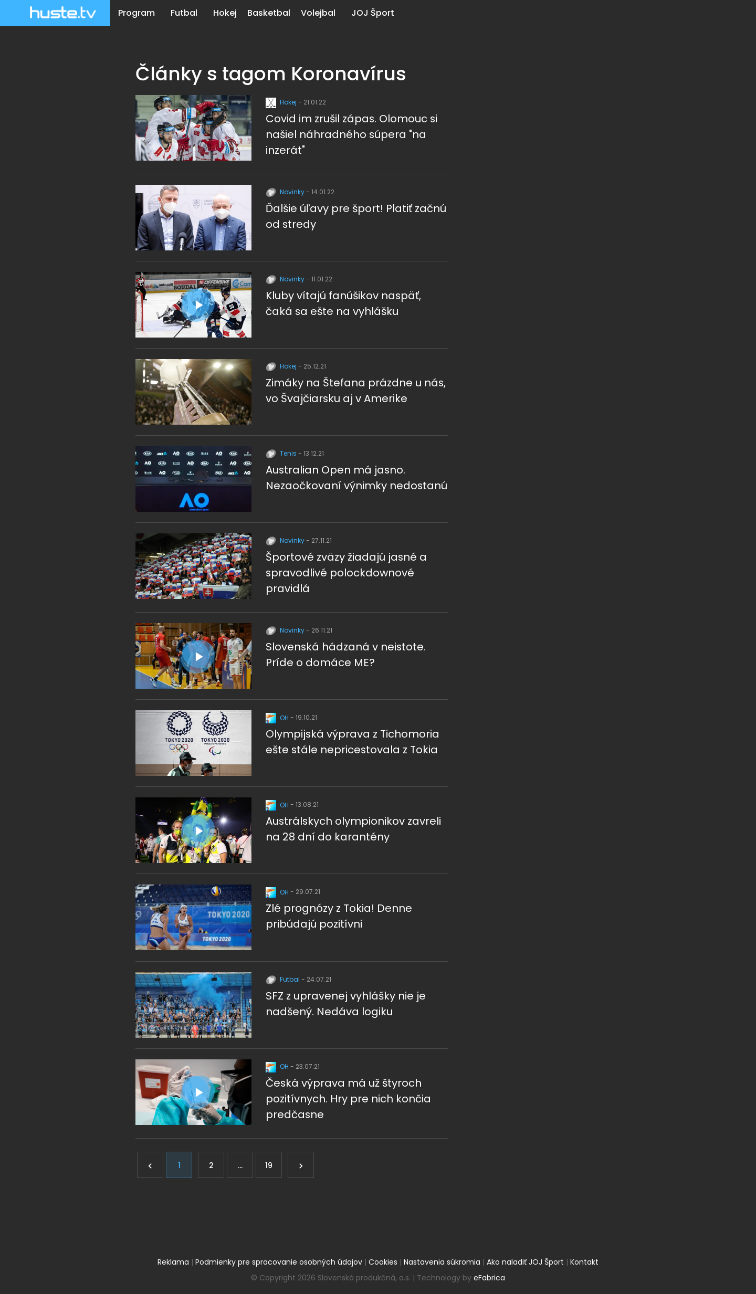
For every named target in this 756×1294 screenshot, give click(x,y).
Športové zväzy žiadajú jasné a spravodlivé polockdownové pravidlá (346, 572)
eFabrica (489, 1276)
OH (278, 716)
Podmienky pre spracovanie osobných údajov (278, 1260)
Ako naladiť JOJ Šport (525, 1260)
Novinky (286, 191)
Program (136, 13)
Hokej (225, 13)
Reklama (173, 1260)
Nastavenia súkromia (442, 1260)
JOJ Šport (372, 13)
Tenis (282, 452)
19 (268, 1164)
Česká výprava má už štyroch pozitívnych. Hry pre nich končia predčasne (348, 1097)
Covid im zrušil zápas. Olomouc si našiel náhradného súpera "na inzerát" (352, 134)
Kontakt (584, 1260)
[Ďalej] (301, 1163)
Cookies (383, 1260)
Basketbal (268, 13)
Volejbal (318, 13)
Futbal (184, 13)
